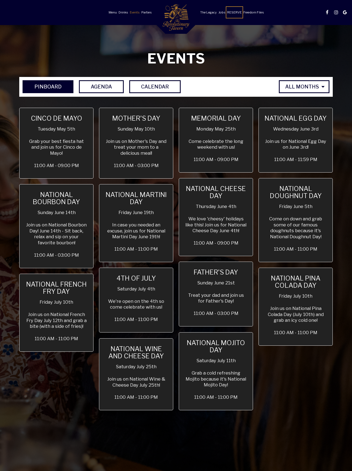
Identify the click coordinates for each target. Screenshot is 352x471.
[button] (56, 143)
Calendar (149, 86)
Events (135, 12)
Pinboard (42, 86)
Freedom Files (253, 12)
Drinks (123, 12)
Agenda (95, 86)
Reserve (234, 12)
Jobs (222, 12)
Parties (146, 12)
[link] (176, 19)
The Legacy (208, 12)
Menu (113, 12)
